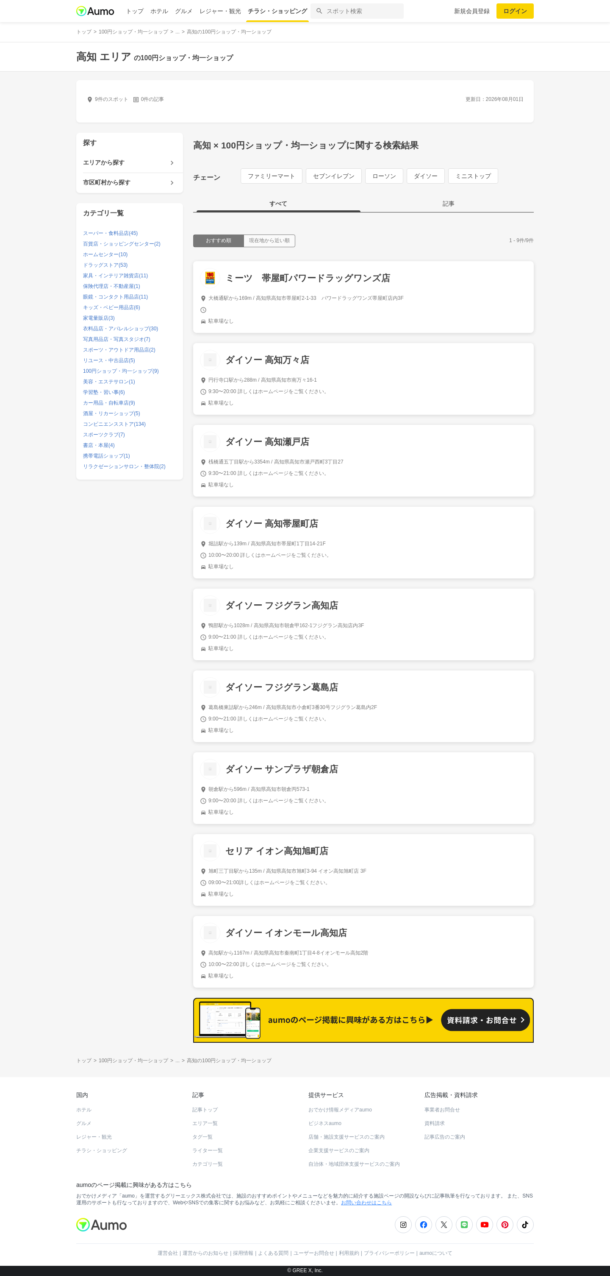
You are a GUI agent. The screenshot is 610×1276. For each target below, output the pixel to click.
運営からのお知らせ (205, 1253)
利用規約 (349, 1253)
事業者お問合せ (442, 1109)
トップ (135, 11)
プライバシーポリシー (389, 1253)
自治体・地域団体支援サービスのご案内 (354, 1164)
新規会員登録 (472, 11)
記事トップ (205, 1109)
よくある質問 (273, 1253)
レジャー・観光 (220, 11)
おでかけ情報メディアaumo (340, 1109)
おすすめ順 (218, 240)
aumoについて (435, 1253)
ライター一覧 (207, 1150)
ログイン (515, 11)
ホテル (159, 11)
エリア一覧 (205, 1123)
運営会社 (168, 1253)
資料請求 (434, 1123)
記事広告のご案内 (444, 1136)
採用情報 (243, 1253)
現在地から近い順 (269, 240)
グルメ (184, 11)
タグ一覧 (202, 1136)
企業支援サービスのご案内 (338, 1150)
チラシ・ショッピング (277, 11)
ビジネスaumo (324, 1123)
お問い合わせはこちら (366, 1203)
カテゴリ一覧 (207, 1164)
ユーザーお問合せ (314, 1253)
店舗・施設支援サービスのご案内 (346, 1136)
